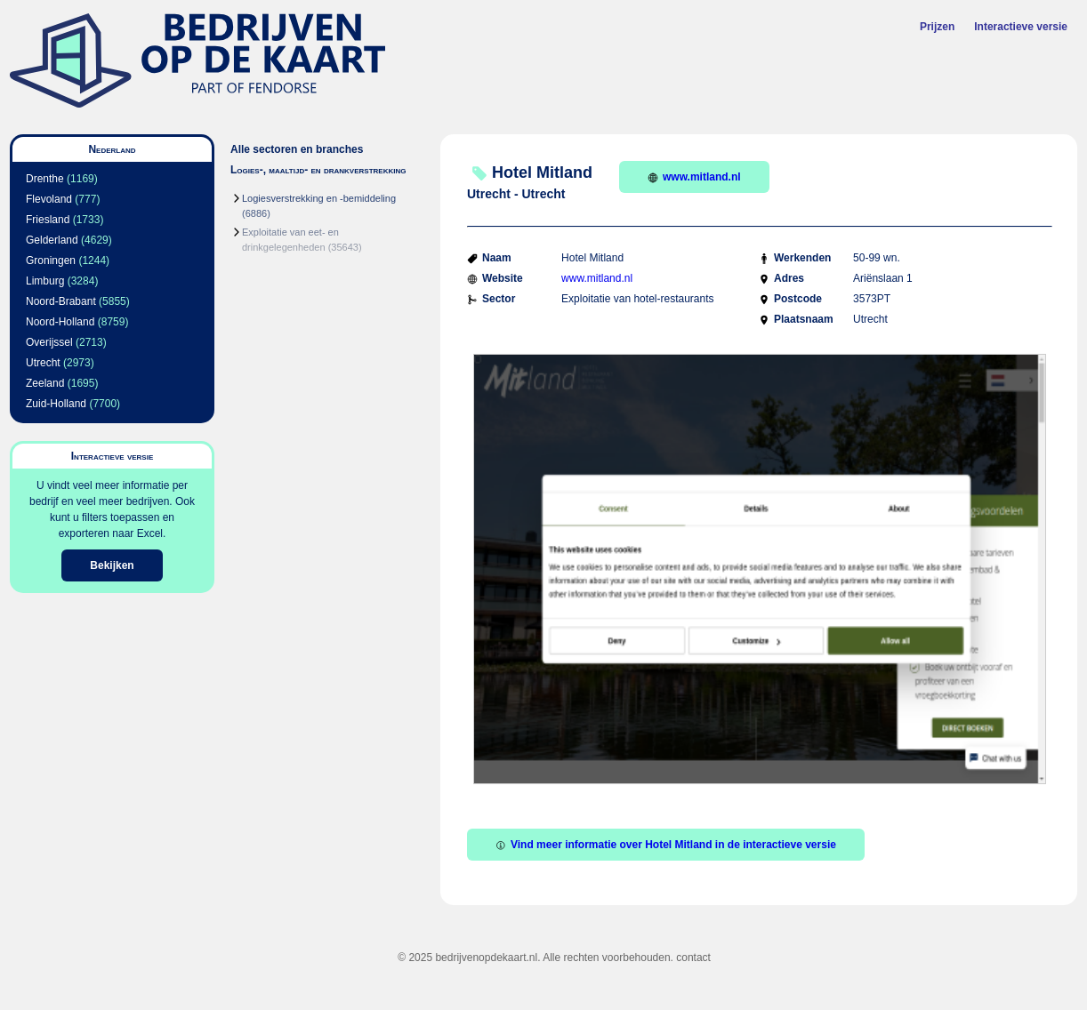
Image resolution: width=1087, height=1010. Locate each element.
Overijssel (49, 342)
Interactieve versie (1020, 26)
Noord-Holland (60, 322)
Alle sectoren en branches (296, 149)
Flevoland (49, 199)
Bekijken (111, 565)
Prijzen (937, 26)
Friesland (47, 219)
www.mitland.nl (694, 177)
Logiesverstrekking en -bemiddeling (319, 198)
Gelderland (52, 240)
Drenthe (45, 178)
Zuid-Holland (56, 403)
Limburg (45, 281)
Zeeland (45, 383)
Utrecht (43, 363)
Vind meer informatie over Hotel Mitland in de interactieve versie (665, 844)
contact (693, 957)
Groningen (51, 260)
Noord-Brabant (61, 301)
